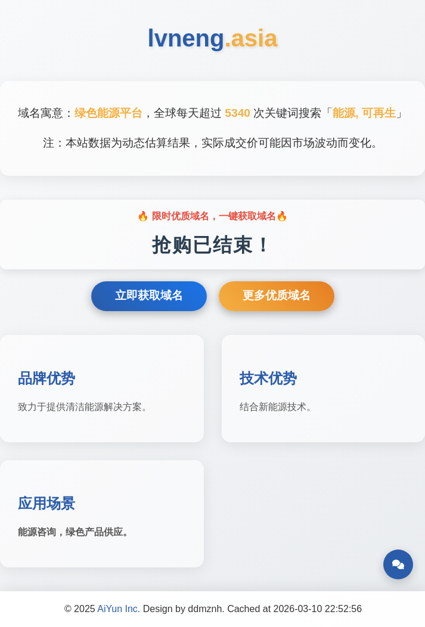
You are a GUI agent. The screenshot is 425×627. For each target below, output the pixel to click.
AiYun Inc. (118, 609)
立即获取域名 (149, 295)
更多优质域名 (277, 295)
